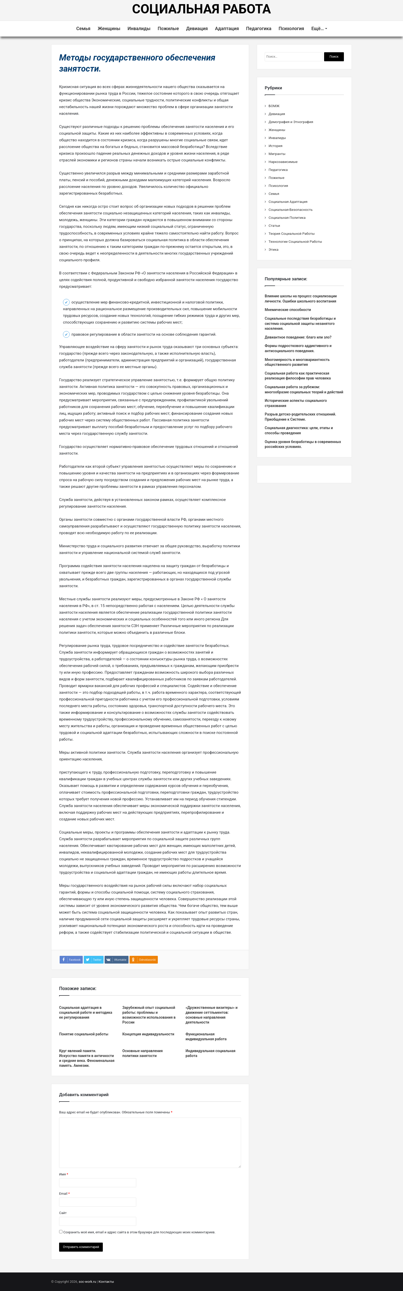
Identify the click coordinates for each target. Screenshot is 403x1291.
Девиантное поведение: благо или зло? (298, 337)
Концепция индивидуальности (148, 1034)
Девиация (197, 28)
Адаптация (227, 28)
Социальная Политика (287, 217)
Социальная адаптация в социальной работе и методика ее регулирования (85, 1012)
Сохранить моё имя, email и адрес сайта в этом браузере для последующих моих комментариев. (139, 1232)
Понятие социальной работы (83, 1034)
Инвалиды (138, 28)
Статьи (274, 225)
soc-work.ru (87, 1282)
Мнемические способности (288, 310)
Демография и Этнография (291, 122)
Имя (63, 1174)
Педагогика (258, 28)
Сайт (63, 1213)
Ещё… (317, 28)
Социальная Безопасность (291, 209)
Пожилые (168, 28)
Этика (273, 249)
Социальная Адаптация (288, 202)
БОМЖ (274, 106)
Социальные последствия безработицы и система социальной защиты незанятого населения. (300, 323)
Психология (291, 28)
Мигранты (277, 154)
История (275, 146)
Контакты (106, 1282)
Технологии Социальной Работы (295, 241)
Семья (83, 28)
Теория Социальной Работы (292, 233)
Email (64, 1193)
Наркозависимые (283, 162)
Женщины (109, 28)
